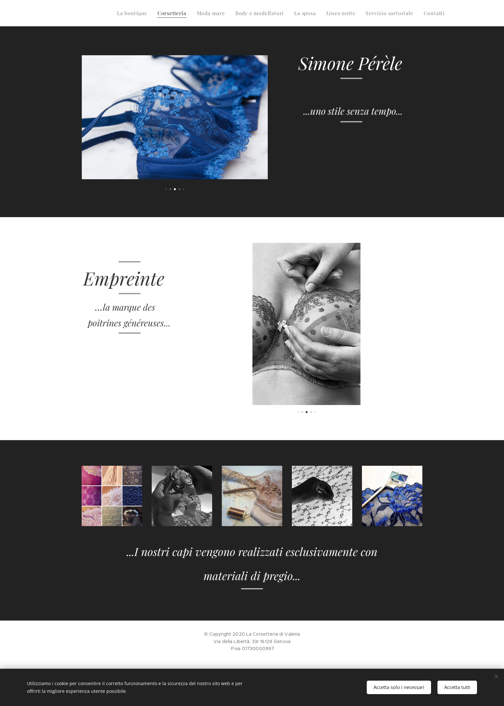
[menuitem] (133, 13)
